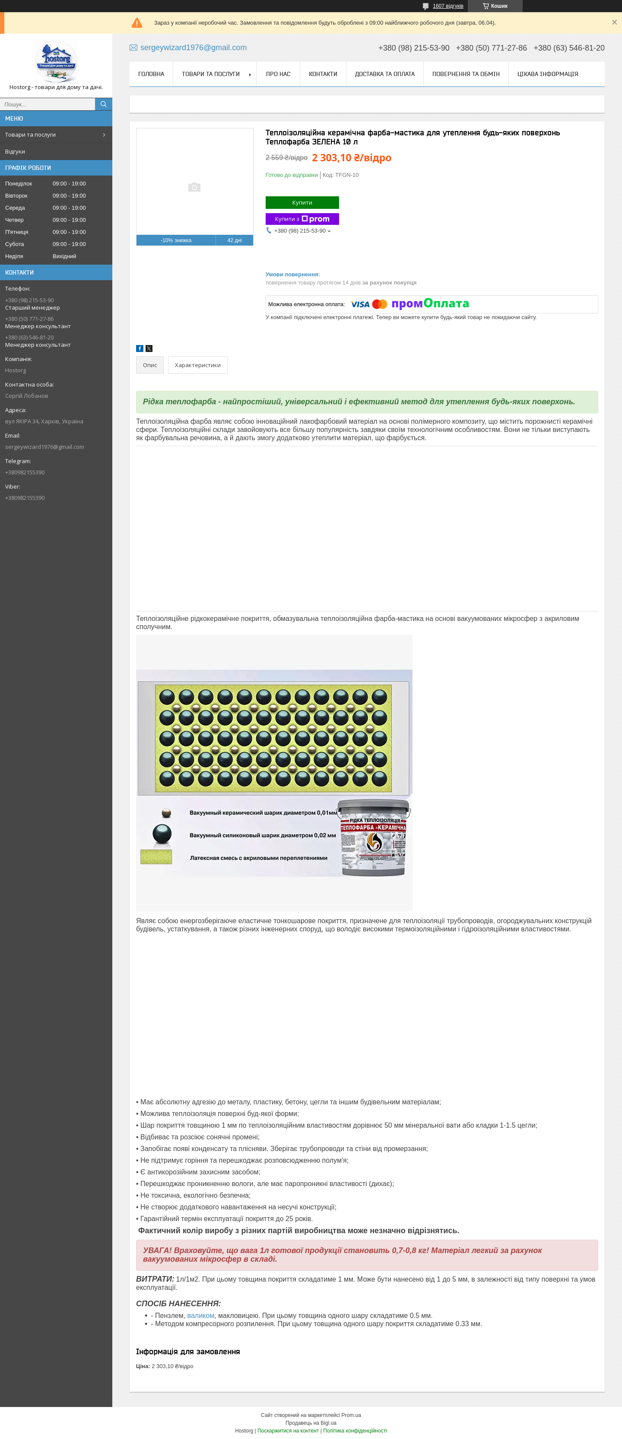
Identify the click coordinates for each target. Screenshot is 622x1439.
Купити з (302, 219)
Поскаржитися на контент (288, 1431)
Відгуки (15, 151)
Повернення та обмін (466, 73)
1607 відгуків (448, 6)
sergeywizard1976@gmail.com (44, 447)
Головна (151, 73)
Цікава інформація (547, 73)
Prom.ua (351, 1415)
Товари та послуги (30, 134)
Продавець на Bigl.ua (311, 1423)
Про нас (278, 73)
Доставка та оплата (385, 73)
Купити (302, 202)
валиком (201, 1315)
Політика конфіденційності (355, 1431)
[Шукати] (103, 104)
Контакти (323, 73)
